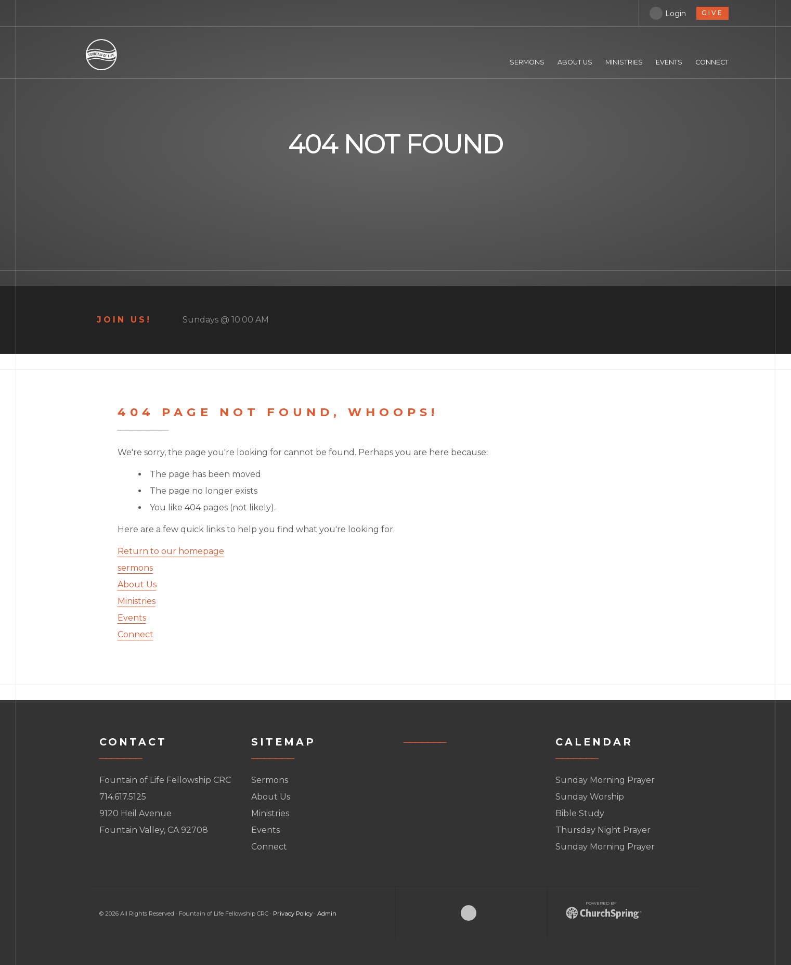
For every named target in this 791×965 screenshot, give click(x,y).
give (712, 13)
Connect (135, 634)
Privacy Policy (293, 913)
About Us (137, 584)
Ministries (136, 601)
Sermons (269, 780)
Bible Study (579, 813)
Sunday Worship (589, 797)
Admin (326, 913)
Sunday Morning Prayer (605, 780)
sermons (135, 568)
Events (132, 618)
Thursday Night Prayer (603, 830)
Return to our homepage (171, 551)
